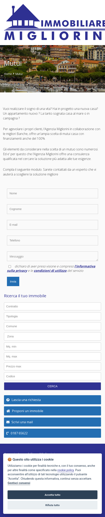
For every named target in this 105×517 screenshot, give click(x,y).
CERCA (52, 386)
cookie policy (65, 470)
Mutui (19, 74)
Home (8, 74)
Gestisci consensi (19, 483)
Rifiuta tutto (52, 505)
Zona (10, 336)
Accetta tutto (52, 494)
